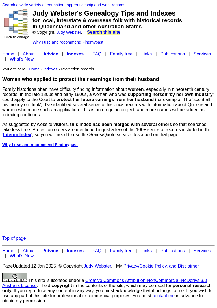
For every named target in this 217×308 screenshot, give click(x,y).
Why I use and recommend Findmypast (67, 42)
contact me (164, 295)
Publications (172, 54)
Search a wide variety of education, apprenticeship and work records (63, 5)
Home (8, 54)
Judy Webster (68, 32)
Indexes (50, 69)
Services (202, 54)
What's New (22, 59)
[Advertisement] (108, 191)
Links (146, 54)
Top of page (14, 238)
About (29, 54)
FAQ (96, 54)
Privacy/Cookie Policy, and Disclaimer (161, 266)
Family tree (121, 54)
